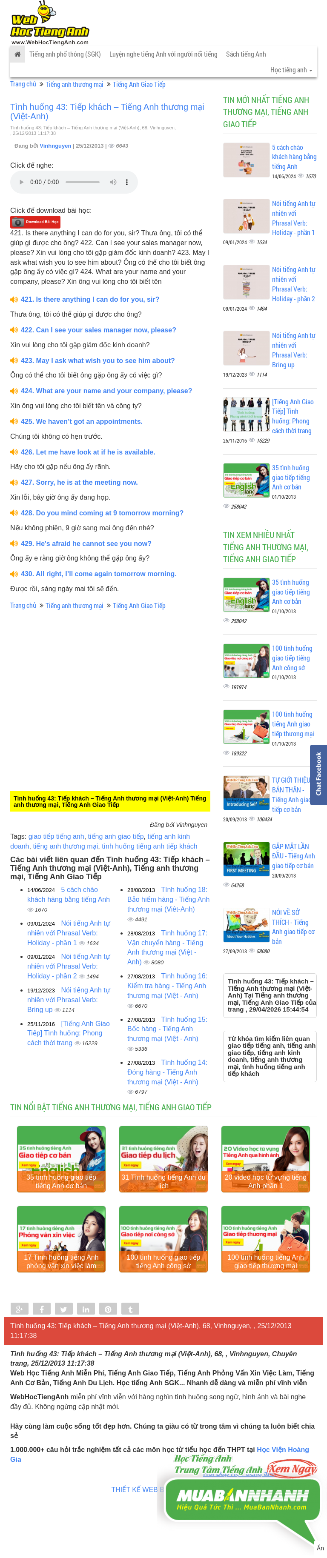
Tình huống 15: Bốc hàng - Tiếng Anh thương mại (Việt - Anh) (167, 1029)
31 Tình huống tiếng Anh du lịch (163, 1181)
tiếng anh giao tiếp (116, 836)
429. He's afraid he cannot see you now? (86, 543)
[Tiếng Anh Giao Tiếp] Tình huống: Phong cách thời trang (68, 1033)
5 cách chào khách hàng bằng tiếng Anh (294, 157)
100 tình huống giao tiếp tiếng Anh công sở (292, 657)
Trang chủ (23, 83)
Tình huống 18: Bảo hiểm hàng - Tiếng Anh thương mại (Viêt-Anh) (168, 899)
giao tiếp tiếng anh (56, 836)
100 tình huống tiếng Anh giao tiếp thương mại (293, 723)
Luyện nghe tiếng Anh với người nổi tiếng (163, 53)
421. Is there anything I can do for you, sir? (90, 299)
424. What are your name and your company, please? (106, 391)
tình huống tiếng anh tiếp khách (150, 846)
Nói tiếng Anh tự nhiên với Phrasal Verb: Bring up (68, 999)
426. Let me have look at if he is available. (88, 452)
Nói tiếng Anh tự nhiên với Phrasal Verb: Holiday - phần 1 (68, 933)
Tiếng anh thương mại (74, 84)
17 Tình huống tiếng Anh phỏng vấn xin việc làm (61, 1261)
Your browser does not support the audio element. (74, 182)
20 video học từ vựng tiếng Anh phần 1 (266, 1181)
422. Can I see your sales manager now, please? (98, 330)
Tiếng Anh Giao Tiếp (139, 84)
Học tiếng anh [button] (291, 69)
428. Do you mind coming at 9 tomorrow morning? (102, 513)
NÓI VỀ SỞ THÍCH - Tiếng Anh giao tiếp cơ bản (293, 927)
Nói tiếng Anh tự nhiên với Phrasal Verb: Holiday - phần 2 (68, 966)
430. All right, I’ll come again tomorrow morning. (99, 573)
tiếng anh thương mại (65, 846)
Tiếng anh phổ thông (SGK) (65, 53)
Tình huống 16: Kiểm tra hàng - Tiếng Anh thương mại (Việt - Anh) (167, 985)
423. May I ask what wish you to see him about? (98, 360)
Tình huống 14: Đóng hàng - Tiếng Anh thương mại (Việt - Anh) (167, 1072)
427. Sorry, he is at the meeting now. (79, 482)
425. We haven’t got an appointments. (82, 421)
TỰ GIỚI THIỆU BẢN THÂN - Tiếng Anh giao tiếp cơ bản (292, 794)
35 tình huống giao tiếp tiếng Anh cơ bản (291, 477)
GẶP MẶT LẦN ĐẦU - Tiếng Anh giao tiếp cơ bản (293, 856)
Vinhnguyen (56, 146)
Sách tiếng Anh (246, 53)
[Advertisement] (80, 735)
